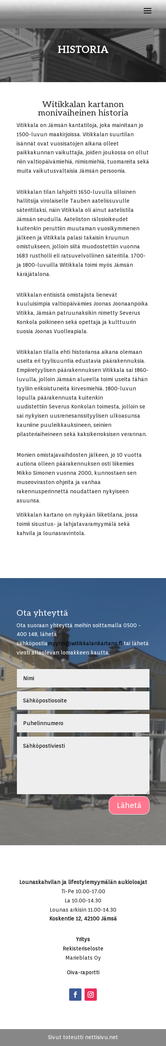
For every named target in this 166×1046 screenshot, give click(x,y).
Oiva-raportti (83, 972)
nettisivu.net (101, 1037)
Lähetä (129, 805)
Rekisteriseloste (83, 948)
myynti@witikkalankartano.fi (85, 643)
